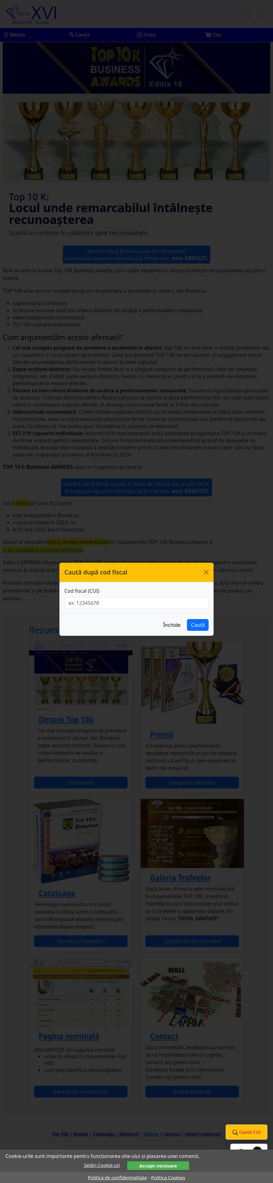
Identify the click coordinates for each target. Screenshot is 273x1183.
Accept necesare (158, 1166)
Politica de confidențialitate (117, 1177)
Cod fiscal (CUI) (81, 590)
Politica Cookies (168, 1177)
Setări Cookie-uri (102, 1165)
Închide (171, 625)
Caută (198, 625)
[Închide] (206, 572)
